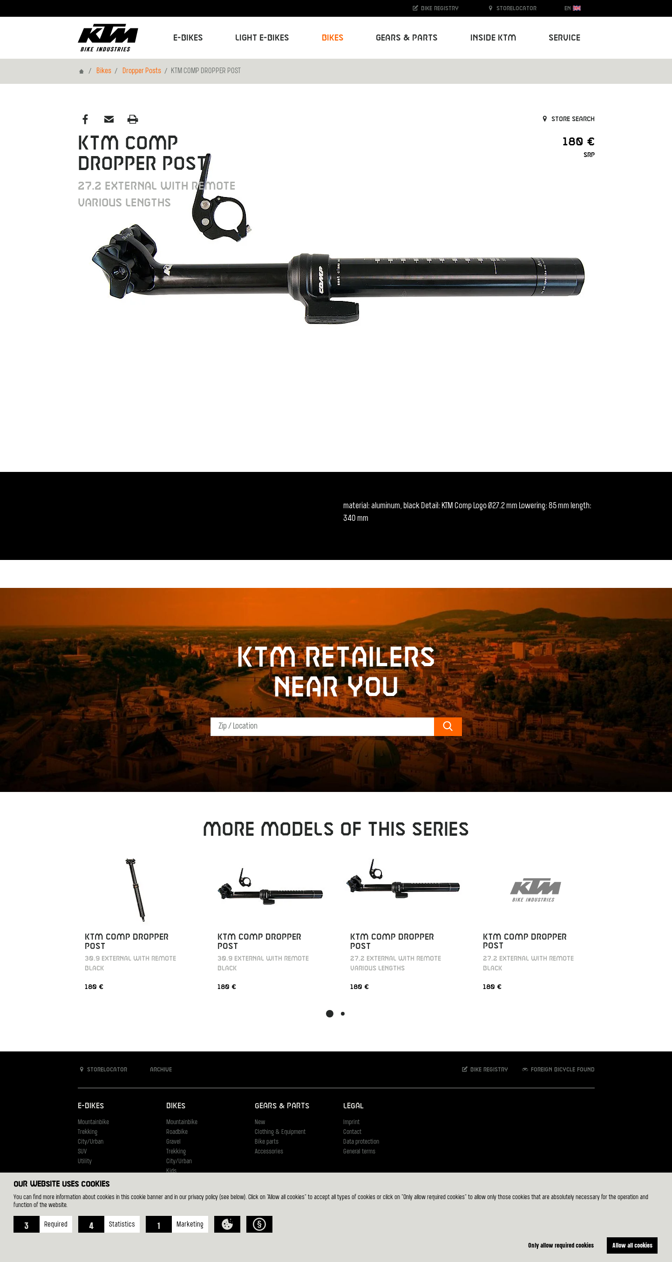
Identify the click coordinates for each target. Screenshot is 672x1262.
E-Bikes (91, 1106)
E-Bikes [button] (188, 37)
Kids (171, 1171)
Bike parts (266, 1142)
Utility (85, 1161)
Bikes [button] (333, 37)
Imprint (351, 1122)
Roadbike (177, 1132)
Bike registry (435, 8)
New (260, 1122)
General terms (359, 1151)
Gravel (173, 1142)
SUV (82, 1151)
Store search (567, 119)
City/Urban (90, 1142)
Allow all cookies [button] (632, 1245)
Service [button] (564, 37)
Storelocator (511, 8)
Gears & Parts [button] (407, 37)
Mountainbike (93, 1122)
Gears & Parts (282, 1106)
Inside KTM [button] (493, 37)
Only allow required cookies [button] (561, 1245)
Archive (156, 1069)
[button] (43, 1224)
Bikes (103, 71)
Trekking (87, 1132)
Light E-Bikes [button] (262, 37)
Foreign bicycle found (558, 1069)
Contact (352, 1132)
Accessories (269, 1151)
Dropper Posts (141, 71)
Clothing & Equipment (280, 1132)
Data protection (361, 1142)
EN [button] (572, 8)
